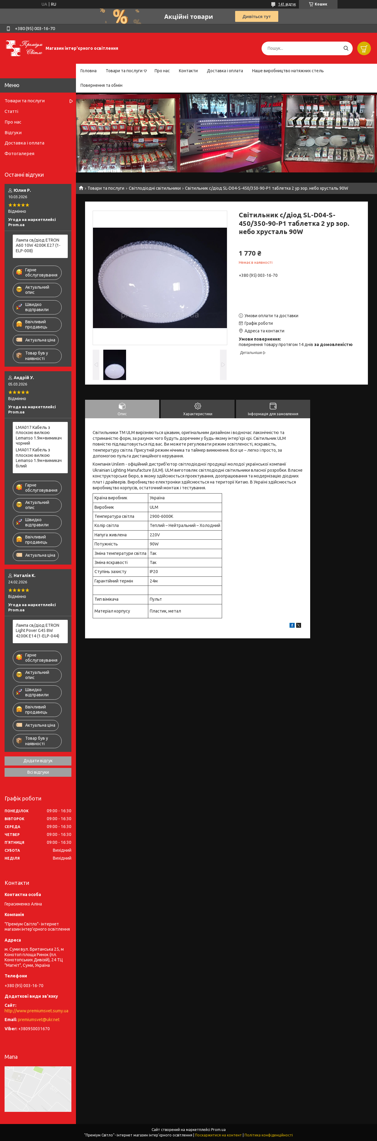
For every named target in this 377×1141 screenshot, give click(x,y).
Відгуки (13, 132)
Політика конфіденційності (269, 1135)
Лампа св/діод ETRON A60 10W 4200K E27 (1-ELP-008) (38, 245)
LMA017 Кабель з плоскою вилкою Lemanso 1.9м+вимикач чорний (39, 435)
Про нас (162, 70)
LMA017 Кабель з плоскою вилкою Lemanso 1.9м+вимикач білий (39, 457)
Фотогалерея (19, 153)
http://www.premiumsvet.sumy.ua (36, 1010)
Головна (89, 70)
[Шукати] (346, 48)
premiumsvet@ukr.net (39, 1019)
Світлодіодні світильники (155, 188)
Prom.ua (218, 1130)
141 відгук (287, 4)
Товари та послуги (124, 70)
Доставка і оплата (225, 70)
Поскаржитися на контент (218, 1135)
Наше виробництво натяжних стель (288, 70)
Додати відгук (38, 760)
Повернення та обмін (101, 85)
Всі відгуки (38, 772)
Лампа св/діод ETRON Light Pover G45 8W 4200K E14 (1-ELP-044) (37, 630)
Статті (11, 111)
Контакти (188, 70)
